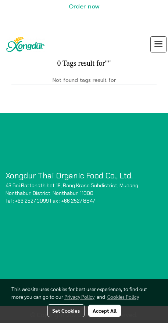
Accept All (105, 310)
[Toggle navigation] (158, 44)
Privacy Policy (79, 296)
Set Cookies (66, 310)
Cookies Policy (123, 296)
